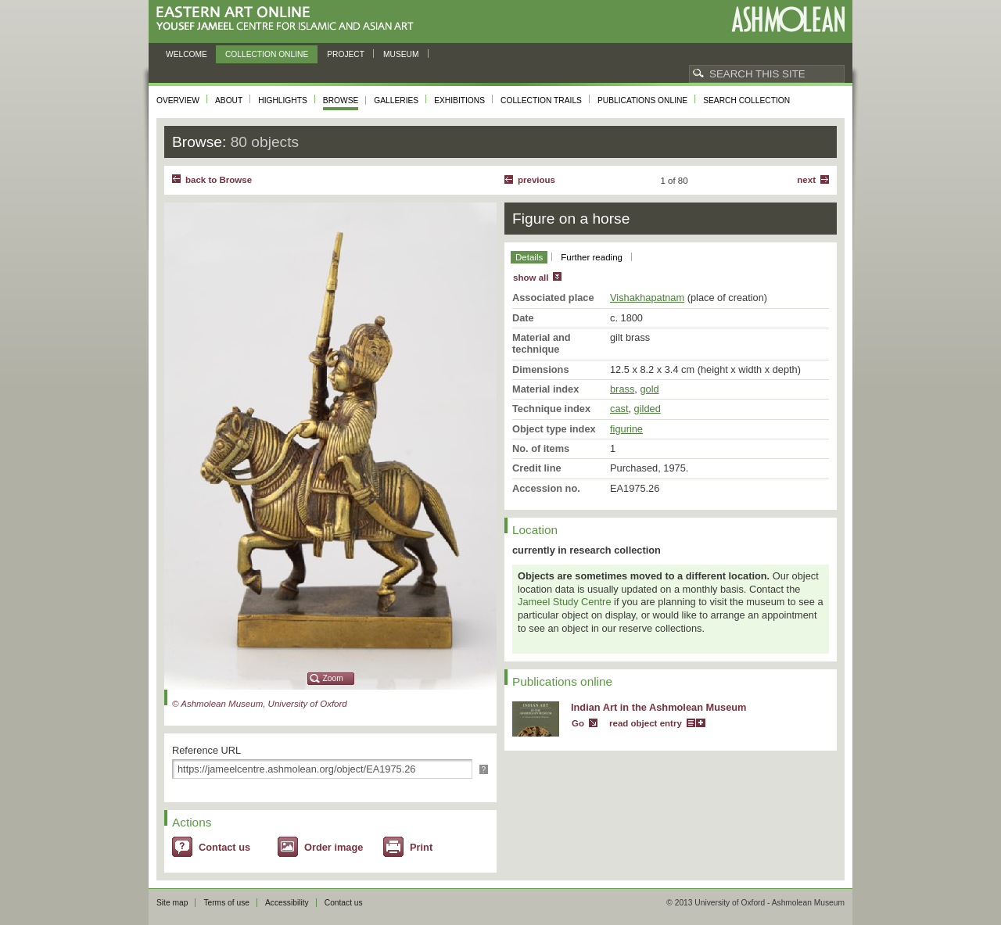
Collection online (266, 54)
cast (619, 408)
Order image (333, 847)
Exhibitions (459, 100)
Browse (341, 100)
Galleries (396, 100)
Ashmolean (788, 19)
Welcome (186, 54)
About (228, 100)
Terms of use (226, 902)
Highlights (282, 100)
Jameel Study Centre (565, 602)
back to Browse (218, 180)
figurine (626, 429)
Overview (177, 100)
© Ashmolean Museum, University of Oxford (259, 703)
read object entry (645, 723)
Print (421, 847)
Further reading (591, 257)
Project (345, 54)
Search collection (746, 100)
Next (806, 180)
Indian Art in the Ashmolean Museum (658, 707)
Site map (172, 902)
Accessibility (287, 902)
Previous (536, 180)
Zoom (333, 678)
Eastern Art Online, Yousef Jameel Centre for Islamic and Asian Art (289, 19)
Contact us (224, 847)
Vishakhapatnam (647, 297)
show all (530, 277)
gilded (647, 408)
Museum (401, 54)
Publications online (642, 100)
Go (578, 723)
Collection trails (541, 100)
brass (622, 389)
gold (649, 389)
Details (529, 257)
